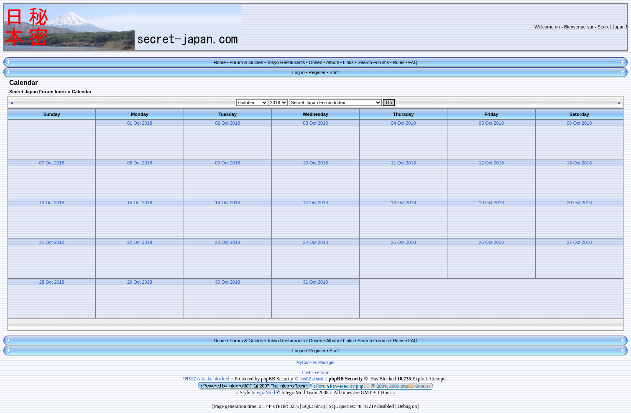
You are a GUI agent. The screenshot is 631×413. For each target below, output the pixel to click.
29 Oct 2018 (139, 282)
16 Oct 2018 (227, 202)
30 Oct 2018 (227, 282)
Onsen (315, 62)
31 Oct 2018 (315, 282)
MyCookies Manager (315, 362)
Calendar (82, 91)
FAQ (412, 62)
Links (348, 62)
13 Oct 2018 (579, 162)
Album (332, 62)
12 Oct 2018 (491, 162)
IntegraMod (263, 392)
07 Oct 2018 (51, 162)
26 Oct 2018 (491, 242)
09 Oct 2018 (227, 162)
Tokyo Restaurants (286, 62)
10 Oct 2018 (315, 162)
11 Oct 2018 (403, 162)
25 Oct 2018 (403, 242)
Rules (398, 62)
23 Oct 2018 (227, 242)
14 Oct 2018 (51, 202)
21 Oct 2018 (51, 242)
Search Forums (373, 62)
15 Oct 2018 (139, 202)
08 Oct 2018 (139, 162)
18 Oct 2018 (403, 202)
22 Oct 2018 (139, 242)
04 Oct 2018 (403, 123)
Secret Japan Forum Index (38, 91)
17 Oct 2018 (315, 202)
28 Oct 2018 (51, 282)
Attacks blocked (206, 379)
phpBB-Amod (311, 379)
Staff (334, 72)
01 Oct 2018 (139, 123)
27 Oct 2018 (579, 242)
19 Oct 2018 (491, 202)
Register (317, 72)
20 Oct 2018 (579, 202)
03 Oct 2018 (315, 123)
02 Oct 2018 (227, 123)
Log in (298, 72)
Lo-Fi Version (315, 372)
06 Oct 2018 (579, 123)
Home (220, 62)
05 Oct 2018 (491, 123)
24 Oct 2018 (315, 242)
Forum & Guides (246, 62)
